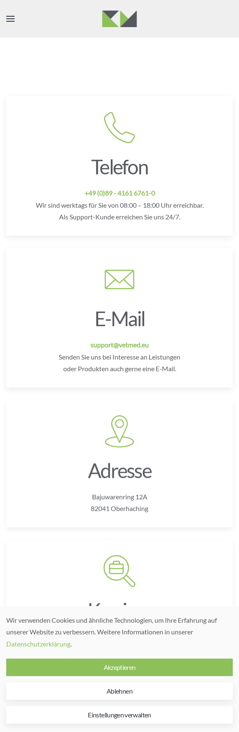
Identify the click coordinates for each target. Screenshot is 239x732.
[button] (10, 19)
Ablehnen (119, 691)
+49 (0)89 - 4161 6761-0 (120, 193)
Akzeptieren (120, 667)
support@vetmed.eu (119, 345)
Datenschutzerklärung (38, 644)
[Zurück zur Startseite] (119, 19)
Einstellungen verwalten (119, 715)
